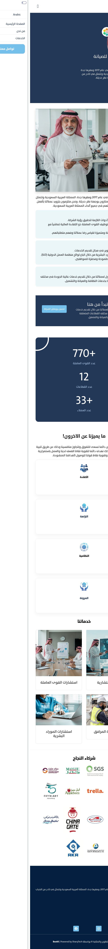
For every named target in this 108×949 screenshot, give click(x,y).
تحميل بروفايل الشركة (24, 308)
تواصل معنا (94, 89)
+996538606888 (94, 909)
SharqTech (47, 941)
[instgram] (68, 928)
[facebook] (46, 928)
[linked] (91, 928)
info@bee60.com (94, 915)
